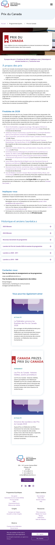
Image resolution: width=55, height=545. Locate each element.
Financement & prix (14, 503)
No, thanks (40, 538)
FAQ (41, 501)
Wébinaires (41, 517)
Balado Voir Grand (41, 514)
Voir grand (14, 496)
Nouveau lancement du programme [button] (15, 240)
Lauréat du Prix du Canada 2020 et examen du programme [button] (22, 246)
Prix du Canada (14, 499)
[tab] (27, 226)
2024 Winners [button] (7, 233)
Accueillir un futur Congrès (14, 514)
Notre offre (41, 498)
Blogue (41, 516)
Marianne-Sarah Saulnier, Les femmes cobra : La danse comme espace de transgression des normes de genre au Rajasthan (29, 168)
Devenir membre (41, 499)
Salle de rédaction (41, 519)
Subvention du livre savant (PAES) (14, 498)
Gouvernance (14, 528)
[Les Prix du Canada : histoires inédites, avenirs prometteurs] (25, 373)
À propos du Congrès (14, 512)
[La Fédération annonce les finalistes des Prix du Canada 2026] (25, 323)
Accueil (3, 23)
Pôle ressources (40, 512)
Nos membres (41, 496)
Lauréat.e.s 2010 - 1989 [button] (10, 259)
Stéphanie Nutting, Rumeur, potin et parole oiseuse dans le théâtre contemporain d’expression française (26, 156)
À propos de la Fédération (14, 526)
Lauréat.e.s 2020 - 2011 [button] (10, 253)
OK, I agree (40, 534)
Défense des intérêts (14, 505)
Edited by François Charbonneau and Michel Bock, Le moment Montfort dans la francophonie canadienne (28, 133)
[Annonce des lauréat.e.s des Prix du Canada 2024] (27, 423)
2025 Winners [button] (7, 226)
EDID (14, 501)
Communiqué (27, 480)
